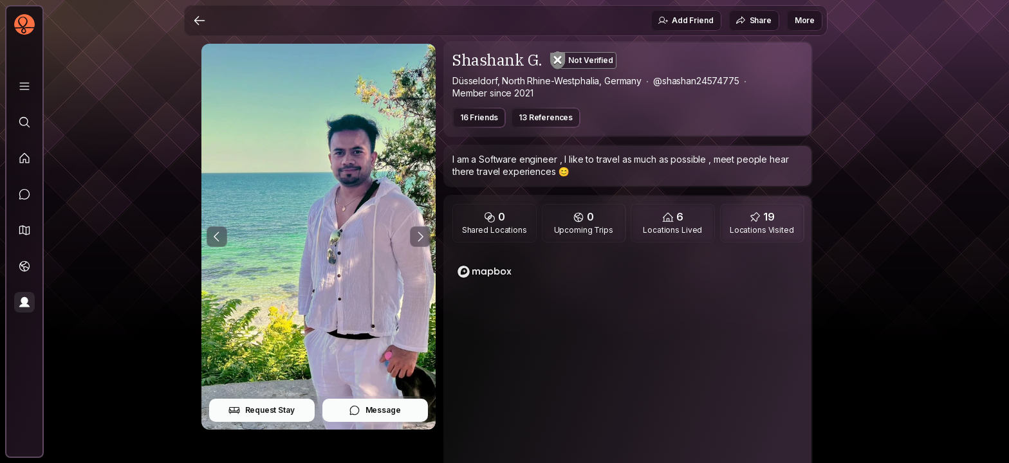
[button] (24, 230)
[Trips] (24, 266)
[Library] (24, 86)
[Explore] (24, 122)
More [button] (805, 20)
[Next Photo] (420, 236)
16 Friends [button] (479, 117)
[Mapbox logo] (484, 271)
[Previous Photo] (217, 236)
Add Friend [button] (685, 20)
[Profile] (24, 302)
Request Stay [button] (261, 410)
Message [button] (375, 410)
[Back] (199, 20)
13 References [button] (546, 117)
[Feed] (24, 158)
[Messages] (24, 194)
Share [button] (754, 20)
